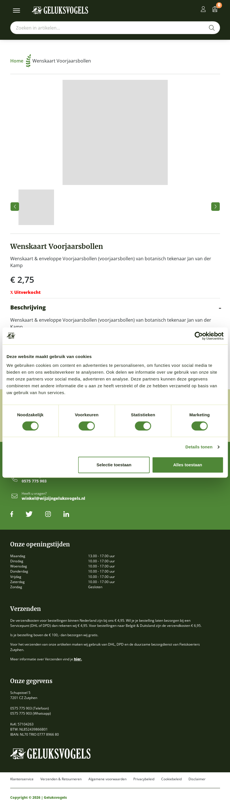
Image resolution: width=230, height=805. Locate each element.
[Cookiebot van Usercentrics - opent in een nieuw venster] (198, 336)
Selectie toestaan (114, 464)
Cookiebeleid (171, 779)
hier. (78, 659)
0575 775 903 (34, 481)
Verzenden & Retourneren (61, 779)
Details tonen (198, 446)
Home (20, 61)
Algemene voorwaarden (107, 779)
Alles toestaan (187, 464)
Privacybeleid (143, 779)
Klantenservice (22, 779)
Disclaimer (197, 779)
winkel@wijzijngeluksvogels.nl (53, 498)
